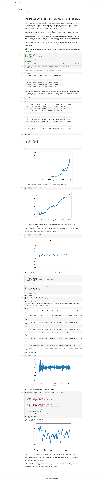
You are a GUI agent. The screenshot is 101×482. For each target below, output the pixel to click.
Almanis (74, 25)
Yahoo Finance (62, 28)
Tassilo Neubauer (21, 3)
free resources (48, 231)
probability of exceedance (49, 38)
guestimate (44, 23)
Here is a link (33, 28)
